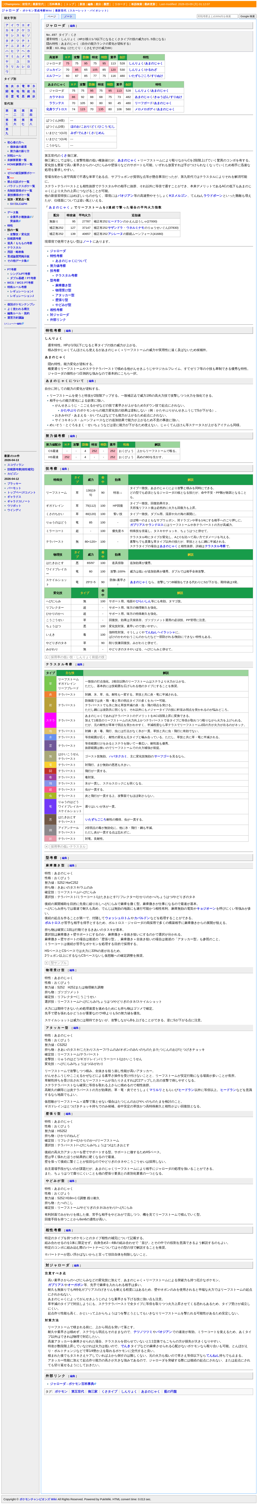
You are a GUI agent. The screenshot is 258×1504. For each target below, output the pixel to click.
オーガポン (75, 1285)
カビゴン (12, 473)
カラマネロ (56, 97)
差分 (98, 4)
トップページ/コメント (21, 492)
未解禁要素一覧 (17, 160)
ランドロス (155, 524)
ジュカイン (53, 69)
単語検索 (136, 4)
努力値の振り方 (19, 151)
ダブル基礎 (17, 278)
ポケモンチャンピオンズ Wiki (38, 1499)
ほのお (75, 126)
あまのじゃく (154, 63)
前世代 (26, 4)
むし (112, 126)
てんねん (151, 632)
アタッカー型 (64, 295)
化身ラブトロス (56, 109)
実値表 (14, 221)
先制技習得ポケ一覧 (19, 190)
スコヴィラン (15, 464)
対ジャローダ (59, 314)
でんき (82, 133)
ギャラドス (14, 496)
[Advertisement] (20, 389)
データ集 (12, 212)
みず (74, 133)
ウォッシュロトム (117, 918)
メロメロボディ (145, 109)
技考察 (55, 270)
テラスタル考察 (66, 275)
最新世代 (38, 4)
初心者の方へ (15, 142)
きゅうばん (161, 97)
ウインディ (14, 510)
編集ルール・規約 (18, 313)
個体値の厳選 (18, 146)
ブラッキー (14, 483)
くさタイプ (109, 1391)
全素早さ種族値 (19, 216)
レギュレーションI (21, 291)
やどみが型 (63, 305)
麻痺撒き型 (63, 285)
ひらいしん (143, 601)
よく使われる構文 (18, 309)
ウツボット (14, 505)
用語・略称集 (15, 251)
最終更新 (149, 4)
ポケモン (61, 1391)
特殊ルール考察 (17, 287)
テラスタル (14, 247)
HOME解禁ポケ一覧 (19, 164)
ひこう (102, 126)
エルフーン (53, 75)
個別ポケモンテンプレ (21, 304)
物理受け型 (63, 290)
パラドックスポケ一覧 (21, 186)
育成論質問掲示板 (18, 256)
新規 (82, 4)
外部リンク (58, 319)
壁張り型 (61, 300)
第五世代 (77, 1391)
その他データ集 (17, 260)
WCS (10, 282)
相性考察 (56, 310)
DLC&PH (21, 203)
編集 (90, 4)
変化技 (25, 234)
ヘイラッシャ (166, 632)
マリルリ (155, 1090)
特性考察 (56, 256)
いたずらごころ (139, 75)
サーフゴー (161, 756)
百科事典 (54, 4)
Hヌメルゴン (178, 195)
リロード (120, 4)
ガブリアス (137, 524)
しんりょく (136, 63)
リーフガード (144, 103)
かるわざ (151, 69)
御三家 (92, 1391)
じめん (99, 133)
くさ (91, 133)
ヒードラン (115, 221)
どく (94, 126)
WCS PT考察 (25, 282)
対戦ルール (14, 155)
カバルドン (142, 918)
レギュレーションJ (22, 295)
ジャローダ (10, 10)
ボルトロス (53, 922)
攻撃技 (14, 234)
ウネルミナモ (135, 227)
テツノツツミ (142, 1332)
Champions (12, 4)
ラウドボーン (212, 195)
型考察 (55, 280)
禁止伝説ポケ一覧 (18, 181)
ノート (68, 16)
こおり (85, 126)
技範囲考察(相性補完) (20, 469)
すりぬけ (157, 75)
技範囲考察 (14, 238)
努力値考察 (58, 265)
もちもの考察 (24, 243)
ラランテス (56, 103)
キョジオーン (206, 908)
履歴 (106, 4)
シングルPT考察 (20, 273)
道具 (10, 243)
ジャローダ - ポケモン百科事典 (72, 1383)
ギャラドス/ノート (18, 501)
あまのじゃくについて (71, 261)
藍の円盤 (170, 1391)
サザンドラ (115, 227)
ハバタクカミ (118, 756)
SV (12, 203)
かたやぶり (69, 410)
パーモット (14, 488)
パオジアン (125, 195)
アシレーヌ (115, 233)
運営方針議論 (15, 317)
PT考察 (11, 269)
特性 (10, 225)
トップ (70, 4)
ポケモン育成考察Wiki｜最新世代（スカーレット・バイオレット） (66, 10)
